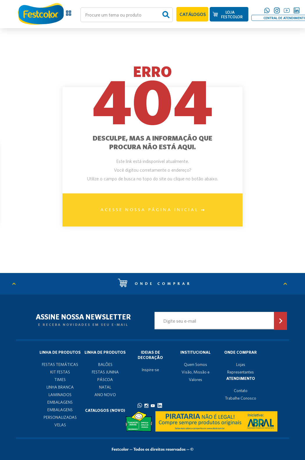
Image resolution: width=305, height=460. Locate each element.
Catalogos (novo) (105, 410)
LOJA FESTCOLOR (232, 14)
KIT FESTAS (60, 372)
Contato (240, 390)
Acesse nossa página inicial (152, 210)
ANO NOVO (105, 394)
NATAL (105, 387)
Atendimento (240, 378)
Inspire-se (150, 369)
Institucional (195, 352)
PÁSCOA (105, 379)
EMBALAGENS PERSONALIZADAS (60, 413)
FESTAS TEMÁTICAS (60, 364)
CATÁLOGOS (193, 14)
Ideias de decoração (150, 355)
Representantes (240, 372)
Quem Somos (195, 364)
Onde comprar (155, 283)
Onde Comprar (240, 352)
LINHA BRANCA (60, 387)
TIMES (60, 379)
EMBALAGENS (60, 402)
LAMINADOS (60, 394)
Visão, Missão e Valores (195, 376)
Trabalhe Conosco (240, 398)
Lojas (240, 364)
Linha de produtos (60, 352)
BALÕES (105, 364)
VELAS (60, 425)
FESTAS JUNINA (105, 372)
